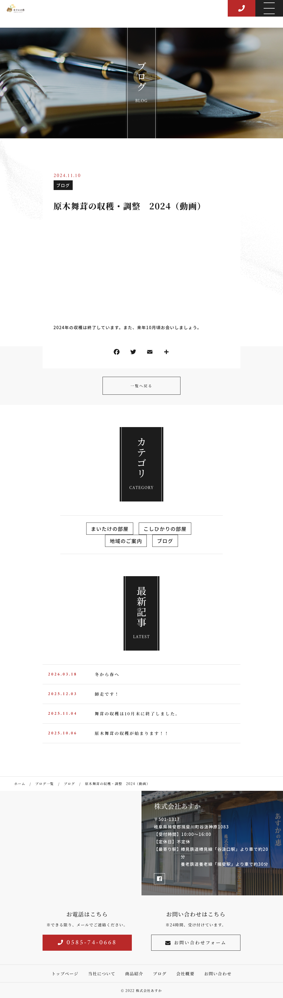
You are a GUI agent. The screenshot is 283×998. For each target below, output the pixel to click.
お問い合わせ (218, 973)
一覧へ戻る (141, 385)
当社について (102, 973)
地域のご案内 (126, 540)
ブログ (63, 185)
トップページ (64, 973)
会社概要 (185, 973)
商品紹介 (134, 973)
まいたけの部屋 (110, 528)
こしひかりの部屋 (165, 528)
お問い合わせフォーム (195, 942)
